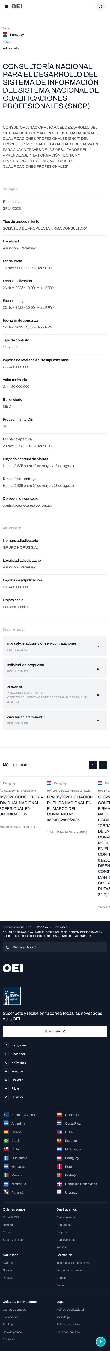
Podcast (8, 1277)
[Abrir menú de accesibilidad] (101, 1342)
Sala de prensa (12, 1332)
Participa (8, 1324)
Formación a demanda (71, 1270)
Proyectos (63, 1232)
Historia (8, 1224)
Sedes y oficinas (13, 1239)
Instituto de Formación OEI (74, 1262)
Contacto (9, 1339)
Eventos (8, 1262)
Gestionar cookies (68, 1332)
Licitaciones (60, 927)
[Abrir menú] (6, 6)
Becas (61, 1285)
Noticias (8, 1270)
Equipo (7, 1232)
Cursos (61, 1277)
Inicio (28, 927)
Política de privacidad (70, 1309)
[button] (93, 765)
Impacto (62, 1247)
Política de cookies (68, 1324)
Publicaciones (66, 1239)
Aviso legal (63, 1317)
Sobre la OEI (11, 1217)
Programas (64, 1224)
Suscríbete (55, 1031)
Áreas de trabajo (67, 1217)
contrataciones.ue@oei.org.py (27, 505)
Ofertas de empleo (14, 1309)
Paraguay (42, 927)
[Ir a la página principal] (16, 6)
